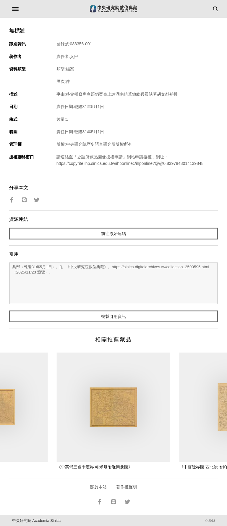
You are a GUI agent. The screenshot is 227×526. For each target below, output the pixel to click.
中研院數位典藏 (113, 8)
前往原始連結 (113, 233)
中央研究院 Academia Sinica (36, 520)
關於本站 (98, 487)
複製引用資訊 (113, 316)
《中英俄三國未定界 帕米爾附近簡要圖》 (94, 466)
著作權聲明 (126, 487)
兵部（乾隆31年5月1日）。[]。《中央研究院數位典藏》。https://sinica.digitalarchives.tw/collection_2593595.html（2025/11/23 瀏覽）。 (113, 283)
